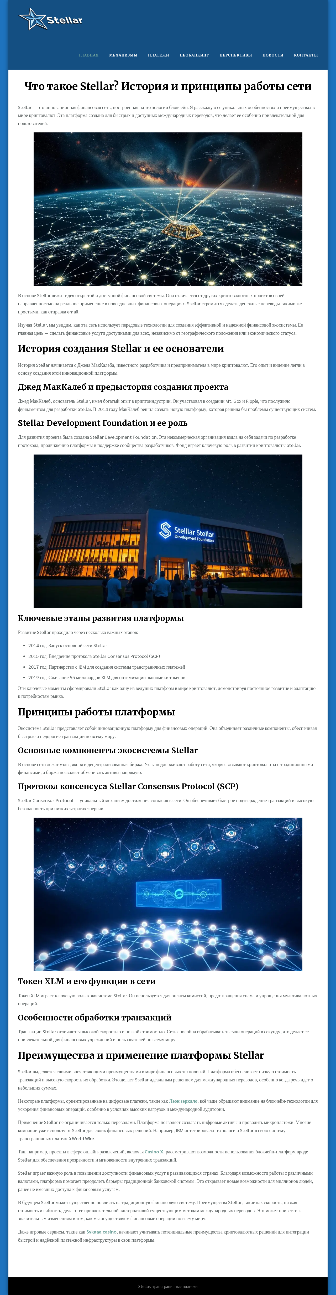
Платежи (158, 55)
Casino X (154, 1151)
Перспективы (236, 55)
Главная (89, 55)
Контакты (306, 55)
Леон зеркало (183, 1101)
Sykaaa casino (101, 1232)
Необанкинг (194, 55)
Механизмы (123, 55)
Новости (273, 55)
